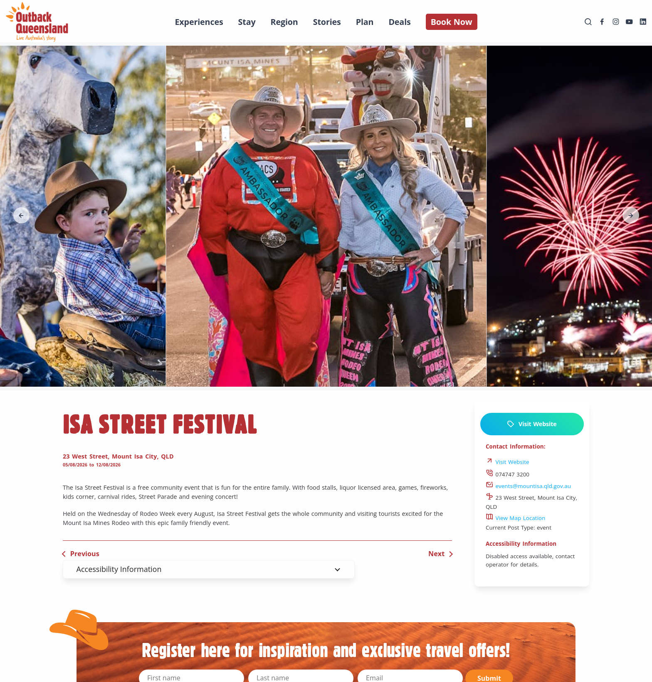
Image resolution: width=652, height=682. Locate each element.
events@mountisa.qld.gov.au (528, 486)
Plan (365, 21)
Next (436, 553)
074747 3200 (507, 474)
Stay (247, 21)
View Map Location (516, 518)
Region (284, 21)
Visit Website (531, 424)
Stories (327, 21)
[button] (21, 215)
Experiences (199, 21)
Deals (399, 21)
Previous (84, 553)
